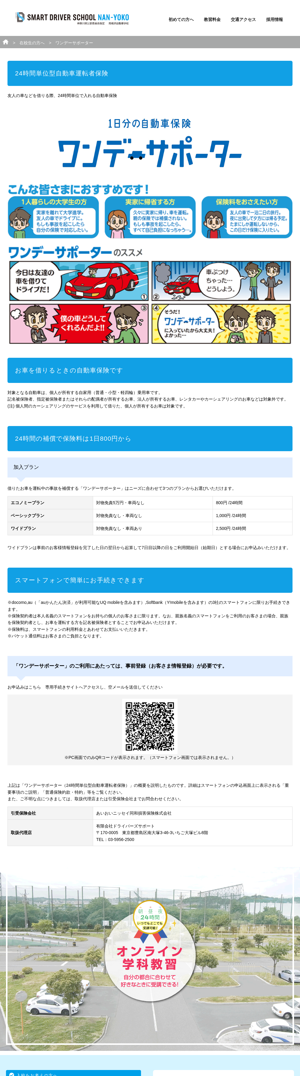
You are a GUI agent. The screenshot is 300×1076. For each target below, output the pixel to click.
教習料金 (212, 19)
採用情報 (274, 19)
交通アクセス (243, 19)
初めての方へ (181, 19)
